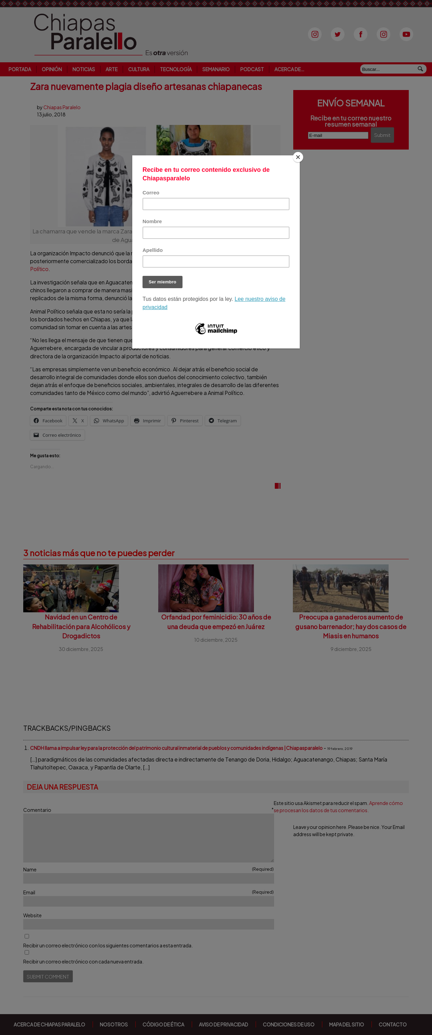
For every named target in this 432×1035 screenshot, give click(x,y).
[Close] (298, 157)
